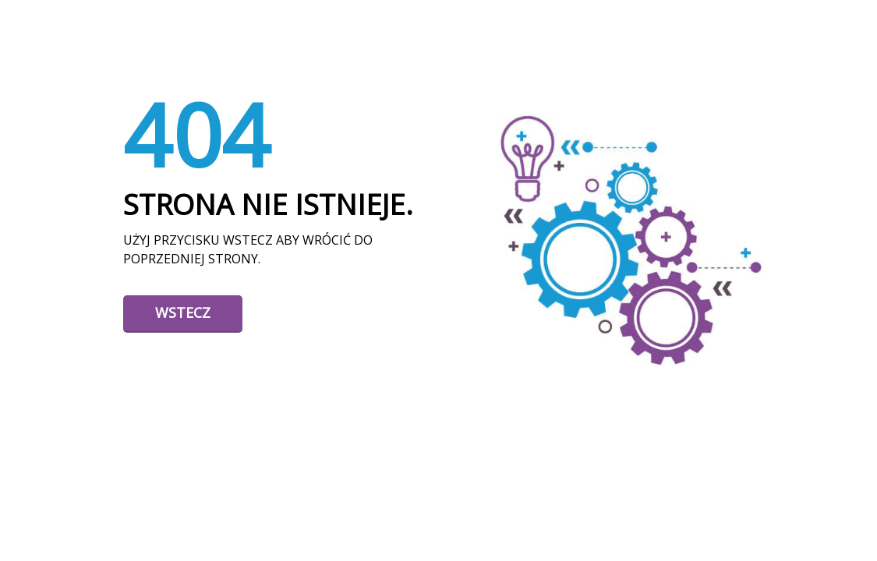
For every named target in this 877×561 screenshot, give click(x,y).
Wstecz (182, 312)
